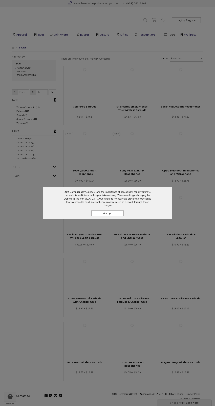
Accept (107, 213)
